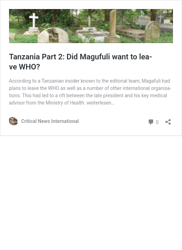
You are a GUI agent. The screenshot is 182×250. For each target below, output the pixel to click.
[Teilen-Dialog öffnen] (168, 119)
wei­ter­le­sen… (100, 103)
